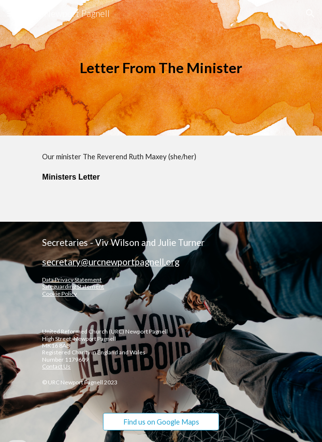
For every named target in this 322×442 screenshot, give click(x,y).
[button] (11, 13)
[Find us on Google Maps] (161, 422)
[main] (160, 67)
